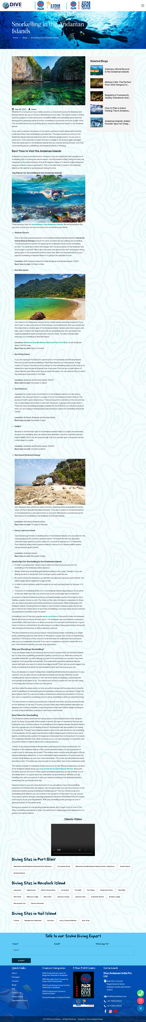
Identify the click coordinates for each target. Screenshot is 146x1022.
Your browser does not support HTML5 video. (73, 840)
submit (21, 961)
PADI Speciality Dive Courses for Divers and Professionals (55, 980)
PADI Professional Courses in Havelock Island (53, 992)
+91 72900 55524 (113, 1006)
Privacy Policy (17, 997)
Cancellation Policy (20, 1000)
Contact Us (16, 993)
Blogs (14, 985)
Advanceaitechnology (94, 1019)
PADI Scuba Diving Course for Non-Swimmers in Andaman (56, 986)
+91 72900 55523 (113, 1001)
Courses (15, 981)
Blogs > (26, 38)
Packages (16, 977)
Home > (16, 38)
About (14, 973)
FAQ (13, 989)
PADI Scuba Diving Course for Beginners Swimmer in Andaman (55, 974)
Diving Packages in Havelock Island (56, 997)
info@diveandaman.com (115, 996)
